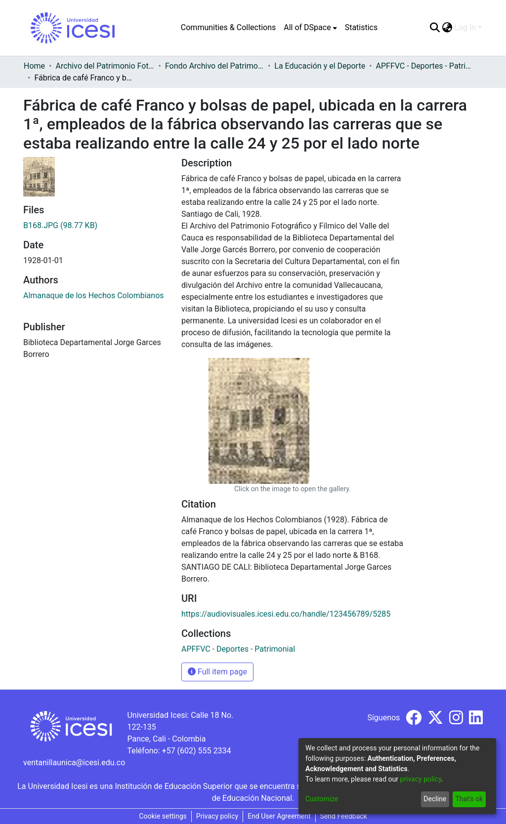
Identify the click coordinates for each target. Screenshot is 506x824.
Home (34, 66)
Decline (434, 799)
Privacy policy (217, 816)
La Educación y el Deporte (319, 66)
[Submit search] (434, 28)
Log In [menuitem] (465, 27)
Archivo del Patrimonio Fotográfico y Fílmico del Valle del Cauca (104, 66)
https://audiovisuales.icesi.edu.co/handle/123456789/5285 (285, 614)
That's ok (469, 799)
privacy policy (420, 779)
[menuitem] (310, 28)
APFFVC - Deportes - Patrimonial (425, 66)
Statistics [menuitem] (361, 27)
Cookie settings (163, 816)
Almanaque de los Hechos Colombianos (93, 295)
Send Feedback (343, 816)
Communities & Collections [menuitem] (228, 27)
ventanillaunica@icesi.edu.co (74, 762)
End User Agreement (279, 816)
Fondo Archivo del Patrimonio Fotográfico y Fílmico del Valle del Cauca (214, 66)
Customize (321, 799)
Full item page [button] (217, 671)
